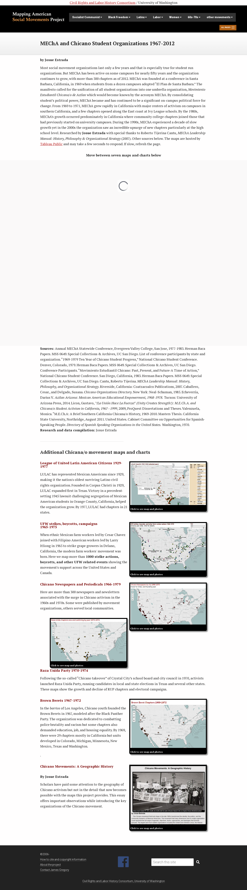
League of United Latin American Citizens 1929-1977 (81, 465)
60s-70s (194, 17)
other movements (220, 17)
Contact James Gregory (54, 869)
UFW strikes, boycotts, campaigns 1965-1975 (68, 525)
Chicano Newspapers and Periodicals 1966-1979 (80, 584)
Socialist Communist (87, 17)
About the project (50, 864)
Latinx (142, 17)
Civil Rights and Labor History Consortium (102, 2)
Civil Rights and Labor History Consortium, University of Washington (123, 881)
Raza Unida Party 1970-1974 (64, 670)
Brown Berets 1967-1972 (60, 700)
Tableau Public (51, 144)
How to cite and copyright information (63, 859)
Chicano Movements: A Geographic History (76, 766)
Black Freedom (119, 17)
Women (175, 17)
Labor (158, 17)
